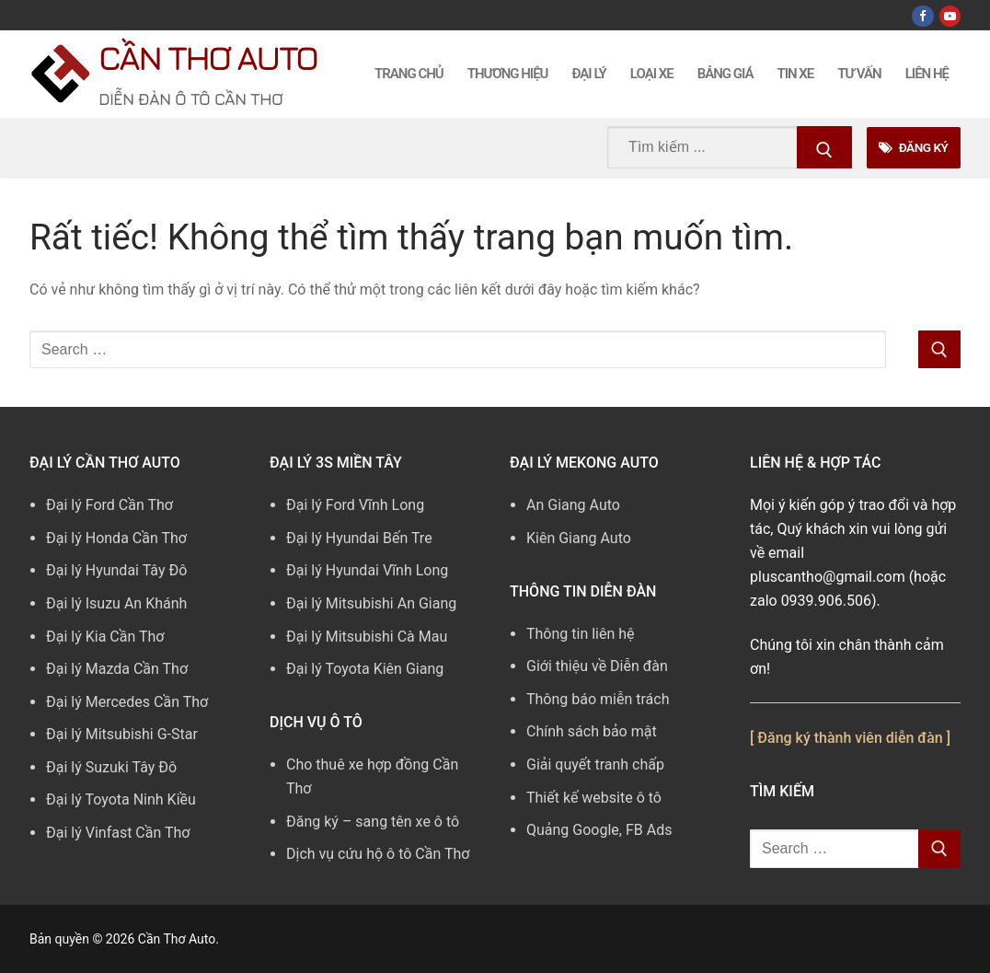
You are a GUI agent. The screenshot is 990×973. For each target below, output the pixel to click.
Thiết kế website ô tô (594, 797)
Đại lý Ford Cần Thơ (109, 505)
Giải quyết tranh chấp (595, 764)
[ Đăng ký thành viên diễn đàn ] (850, 738)
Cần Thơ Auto (207, 57)
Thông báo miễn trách (598, 699)
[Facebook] (922, 16)
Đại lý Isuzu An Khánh (116, 603)
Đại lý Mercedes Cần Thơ (127, 702)
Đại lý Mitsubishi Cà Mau (366, 636)
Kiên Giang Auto (578, 538)
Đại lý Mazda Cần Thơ (117, 669)
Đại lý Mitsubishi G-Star (122, 734)
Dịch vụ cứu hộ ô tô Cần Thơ (377, 854)
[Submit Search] (824, 147)
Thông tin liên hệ (580, 634)
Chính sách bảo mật (591, 731)
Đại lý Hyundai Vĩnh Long (367, 570)
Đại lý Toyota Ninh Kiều (121, 799)
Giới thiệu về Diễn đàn (597, 666)
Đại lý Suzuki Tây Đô (111, 767)
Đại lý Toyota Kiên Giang (364, 669)
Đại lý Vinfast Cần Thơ (118, 832)
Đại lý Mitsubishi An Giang (371, 603)
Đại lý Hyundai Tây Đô (116, 570)
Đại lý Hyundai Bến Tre (359, 538)
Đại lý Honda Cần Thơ (116, 538)
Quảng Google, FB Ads (599, 830)
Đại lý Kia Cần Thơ (105, 636)
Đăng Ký (913, 147)
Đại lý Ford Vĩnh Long (355, 505)
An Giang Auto (573, 505)
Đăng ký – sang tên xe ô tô (372, 821)
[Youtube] (950, 16)
